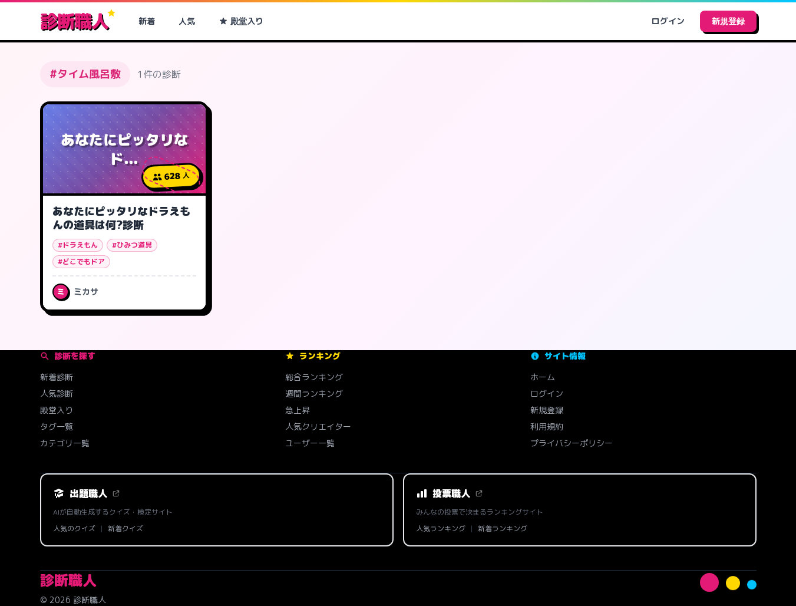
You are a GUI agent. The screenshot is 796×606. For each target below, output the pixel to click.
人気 (187, 21)
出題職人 (86, 493)
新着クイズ (125, 528)
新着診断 (56, 377)
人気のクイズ (74, 528)
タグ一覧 (56, 426)
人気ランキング (440, 528)
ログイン (668, 21)
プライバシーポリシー (571, 443)
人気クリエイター (318, 426)
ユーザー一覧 (310, 443)
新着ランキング (502, 528)
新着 (146, 21)
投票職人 (449, 493)
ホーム (542, 377)
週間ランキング (314, 393)
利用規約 (546, 426)
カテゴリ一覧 (65, 443)
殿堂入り (241, 21)
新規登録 (728, 21)
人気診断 (56, 393)
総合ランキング (314, 377)
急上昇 (297, 410)
